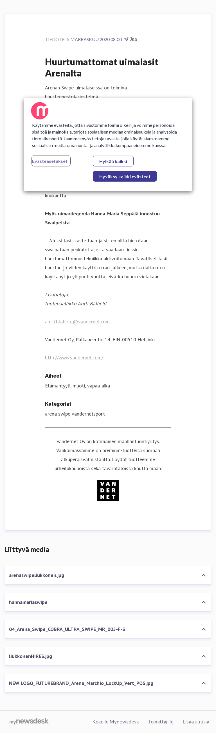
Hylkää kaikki (113, 161)
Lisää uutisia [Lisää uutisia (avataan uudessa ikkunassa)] (196, 721)
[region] (108, 144)
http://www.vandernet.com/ (74, 357)
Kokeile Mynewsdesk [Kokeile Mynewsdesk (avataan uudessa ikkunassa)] (115, 721)
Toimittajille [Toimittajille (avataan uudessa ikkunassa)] (161, 721)
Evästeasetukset (50, 161)
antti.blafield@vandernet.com (77, 321)
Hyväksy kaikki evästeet (124, 176)
